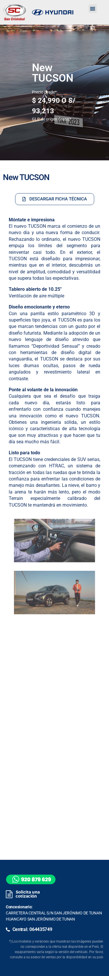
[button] (93, 8)
